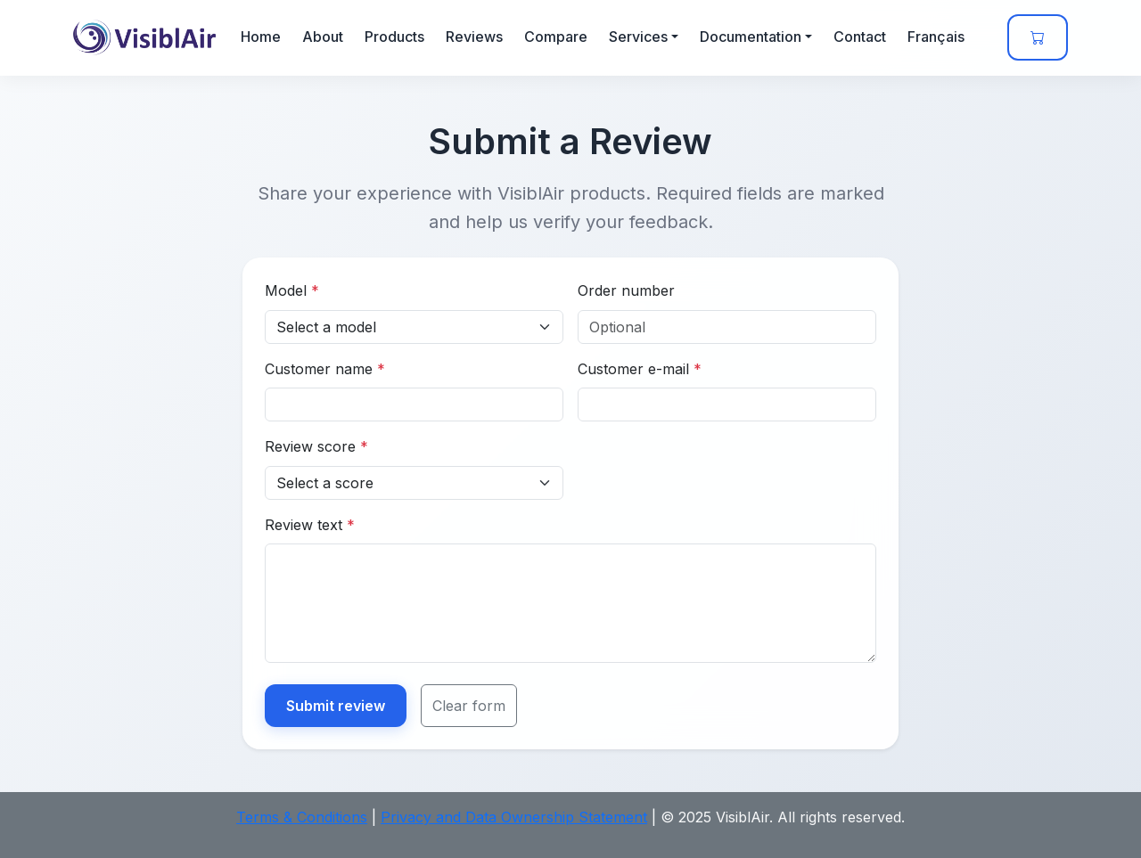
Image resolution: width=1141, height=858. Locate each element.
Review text (310, 525)
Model (292, 290)
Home (261, 36)
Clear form (468, 706)
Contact (859, 36)
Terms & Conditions (301, 817)
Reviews (474, 36)
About (322, 36)
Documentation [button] (750, 36)
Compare (555, 36)
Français (936, 36)
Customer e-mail (640, 369)
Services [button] (638, 36)
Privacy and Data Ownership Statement (514, 817)
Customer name (325, 369)
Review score (316, 446)
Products (394, 36)
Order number (626, 290)
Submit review (335, 706)
